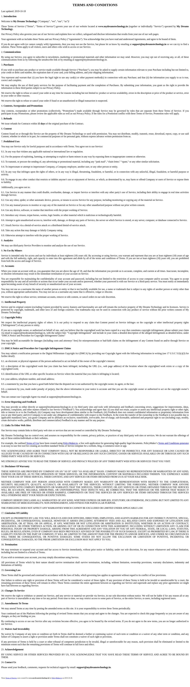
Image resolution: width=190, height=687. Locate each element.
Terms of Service (11, 678)
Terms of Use (32, 443)
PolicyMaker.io (70, 443)
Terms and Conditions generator (173, 443)
